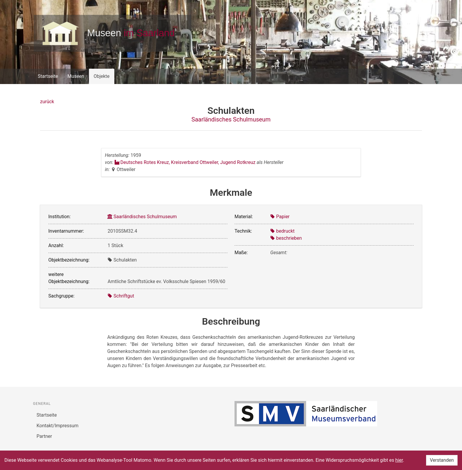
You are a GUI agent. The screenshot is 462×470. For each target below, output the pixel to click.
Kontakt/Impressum (57, 425)
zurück (47, 101)
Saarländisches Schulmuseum (231, 119)
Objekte (102, 76)
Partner (44, 436)
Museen (75, 76)
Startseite (48, 76)
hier (399, 460)
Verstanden (442, 460)
